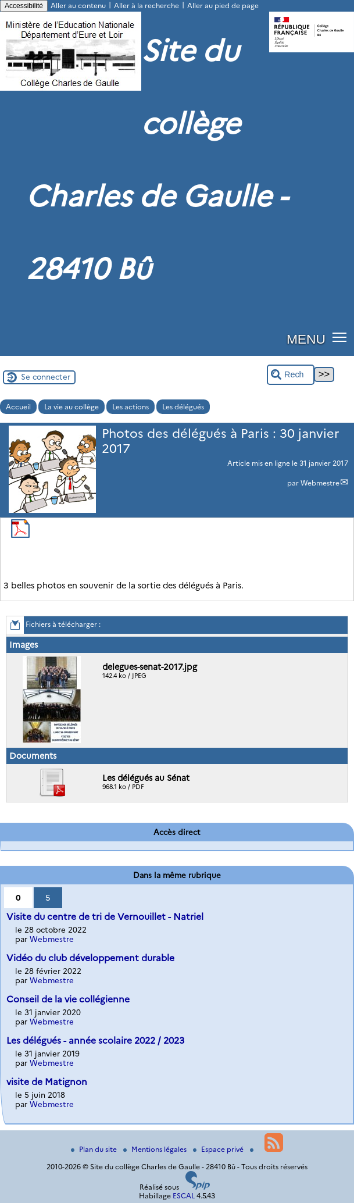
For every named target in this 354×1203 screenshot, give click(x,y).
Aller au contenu (78, 5)
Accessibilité (24, 6)
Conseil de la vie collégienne (68, 999)
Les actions (130, 406)
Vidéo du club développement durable (90, 957)
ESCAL (184, 1195)
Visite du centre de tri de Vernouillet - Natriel (104, 916)
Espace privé (219, 1149)
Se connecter (45, 376)
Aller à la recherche (146, 5)
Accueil (18, 406)
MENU (306, 339)
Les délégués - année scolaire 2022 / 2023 (95, 1040)
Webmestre (320, 483)
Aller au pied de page (223, 5)
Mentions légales (155, 1149)
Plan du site (95, 1149)
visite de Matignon (46, 1081)
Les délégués (183, 406)
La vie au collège (71, 406)
